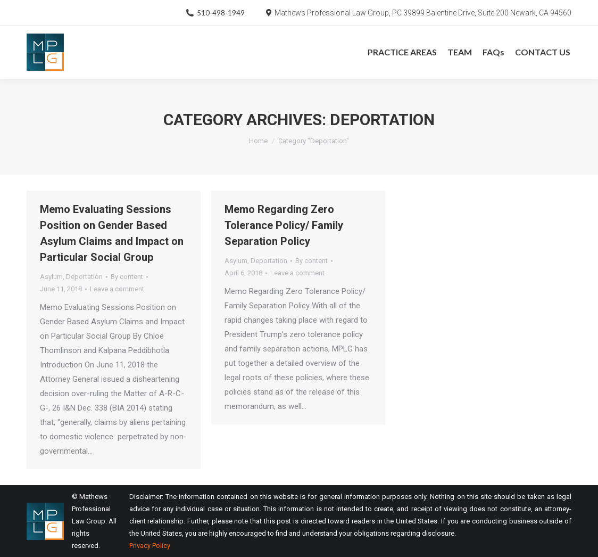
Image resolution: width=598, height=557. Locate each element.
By (127, 277)
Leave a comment (117, 289)
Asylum (51, 277)
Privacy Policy (149, 546)
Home (258, 141)
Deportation (84, 277)
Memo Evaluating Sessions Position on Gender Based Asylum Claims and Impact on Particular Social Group (112, 233)
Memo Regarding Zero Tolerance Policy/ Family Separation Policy (284, 225)
